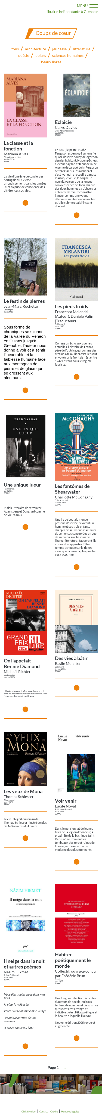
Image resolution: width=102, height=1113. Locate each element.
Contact (43, 1111)
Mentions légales (70, 1111)
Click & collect (28, 1111)
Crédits (54, 1111)
